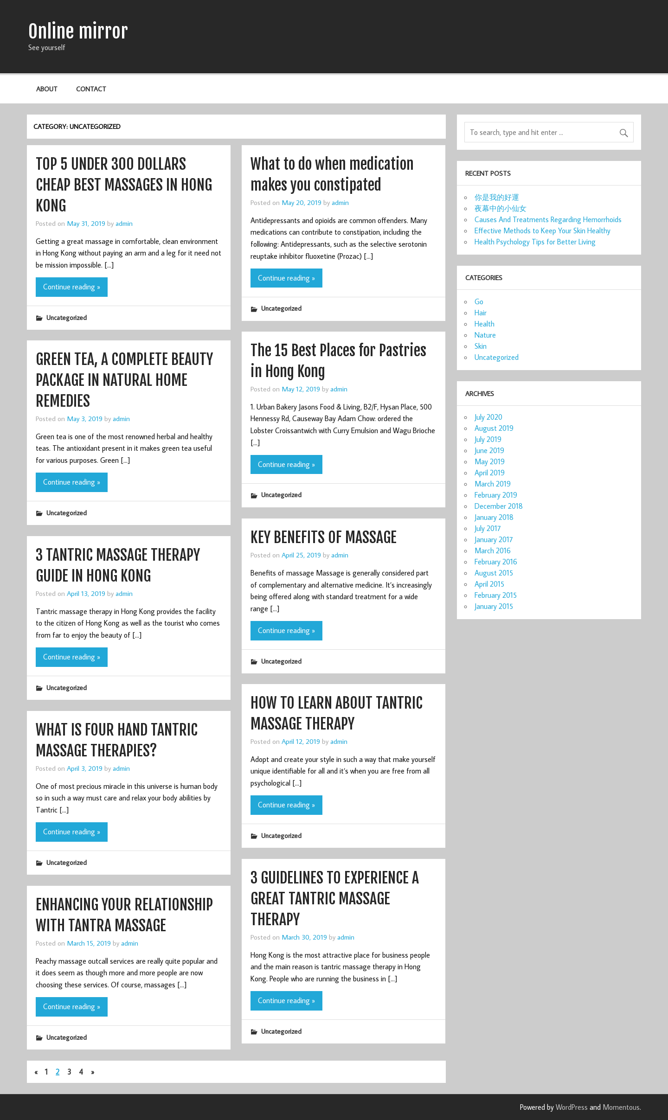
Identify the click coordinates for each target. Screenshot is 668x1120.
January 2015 (494, 606)
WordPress (572, 1107)
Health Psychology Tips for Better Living (535, 241)
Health (485, 323)
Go (479, 301)
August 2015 (494, 572)
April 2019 (490, 472)
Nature (485, 334)
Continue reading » (71, 286)
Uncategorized (66, 317)
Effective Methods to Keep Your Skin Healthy (542, 230)
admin (124, 223)
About (47, 88)
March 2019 (493, 483)
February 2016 (496, 561)
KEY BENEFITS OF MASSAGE (323, 537)
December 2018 (499, 506)
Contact (91, 88)
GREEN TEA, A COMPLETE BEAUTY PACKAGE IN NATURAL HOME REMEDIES (124, 380)
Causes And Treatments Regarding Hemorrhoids (548, 219)
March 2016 (493, 550)
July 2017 (488, 528)
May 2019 (490, 461)
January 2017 (494, 539)
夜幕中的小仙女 (501, 208)
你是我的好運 (497, 197)
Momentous (621, 1107)
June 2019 (489, 450)
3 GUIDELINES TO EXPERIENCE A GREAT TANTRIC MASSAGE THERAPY (334, 899)
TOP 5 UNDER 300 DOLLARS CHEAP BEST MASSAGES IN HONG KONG (124, 185)
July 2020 (488, 417)
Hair (481, 312)
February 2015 (496, 595)
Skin (481, 346)
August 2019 (494, 428)
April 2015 (489, 584)
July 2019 (488, 439)
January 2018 (494, 517)
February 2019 (496, 494)
